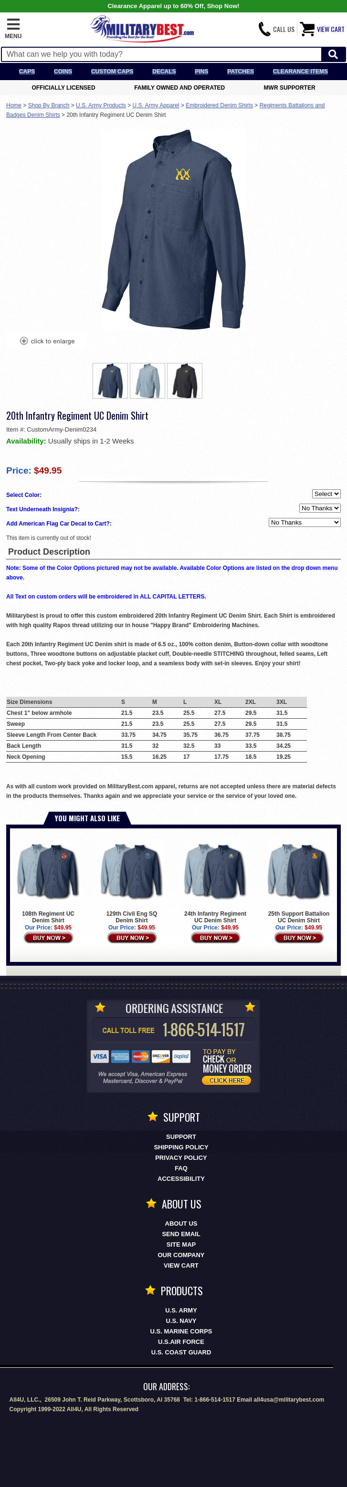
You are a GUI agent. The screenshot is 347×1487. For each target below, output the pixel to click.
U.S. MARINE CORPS (181, 1331)
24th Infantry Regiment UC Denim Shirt (215, 882)
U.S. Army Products (101, 105)
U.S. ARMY (181, 1310)
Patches (240, 71)
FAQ (181, 1168)
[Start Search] (333, 54)
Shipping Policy (181, 1147)
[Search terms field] (161, 54)
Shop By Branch (49, 105)
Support (181, 1136)
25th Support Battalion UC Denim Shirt (299, 882)
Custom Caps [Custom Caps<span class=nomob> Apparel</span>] (112, 71)
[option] (110, 381)
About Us (181, 1223)
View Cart (181, 1265)
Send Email (181, 1234)
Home (13, 105)
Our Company (181, 1255)
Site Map (181, 1244)
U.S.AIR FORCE (181, 1341)
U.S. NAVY (181, 1320)
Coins (63, 71)
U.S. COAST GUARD (181, 1352)
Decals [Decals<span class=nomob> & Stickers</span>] (164, 71)
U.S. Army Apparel (156, 105)
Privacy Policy (181, 1157)
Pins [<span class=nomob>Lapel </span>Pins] (201, 71)
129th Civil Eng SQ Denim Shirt (132, 882)
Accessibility (181, 1178)
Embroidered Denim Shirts (219, 105)
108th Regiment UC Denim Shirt (48, 882)
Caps (27, 71)
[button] (13, 29)
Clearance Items (300, 71)
